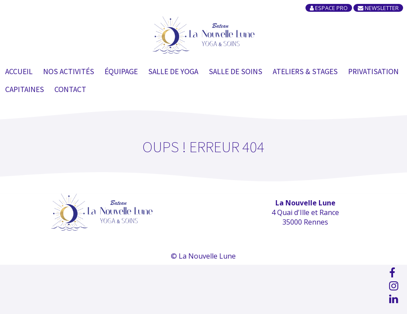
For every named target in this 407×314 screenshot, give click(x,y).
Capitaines (24, 89)
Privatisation (373, 71)
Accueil (19, 71)
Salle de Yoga (173, 71)
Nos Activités (68, 71)
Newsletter (378, 8)
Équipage (121, 71)
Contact (70, 89)
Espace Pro (329, 8)
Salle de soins (235, 71)
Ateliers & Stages (305, 71)
